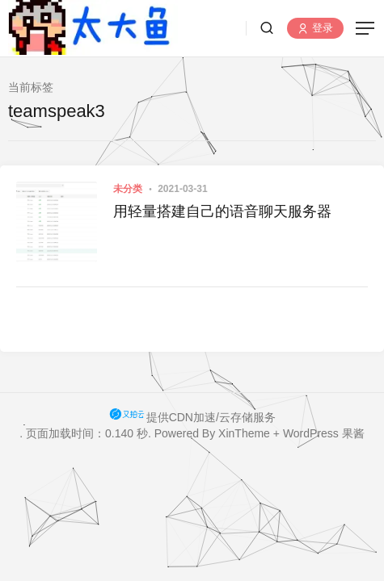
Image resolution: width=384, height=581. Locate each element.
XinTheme (244, 433)
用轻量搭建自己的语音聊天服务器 (222, 211)
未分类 (127, 188)
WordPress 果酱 (324, 433)
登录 (315, 29)
